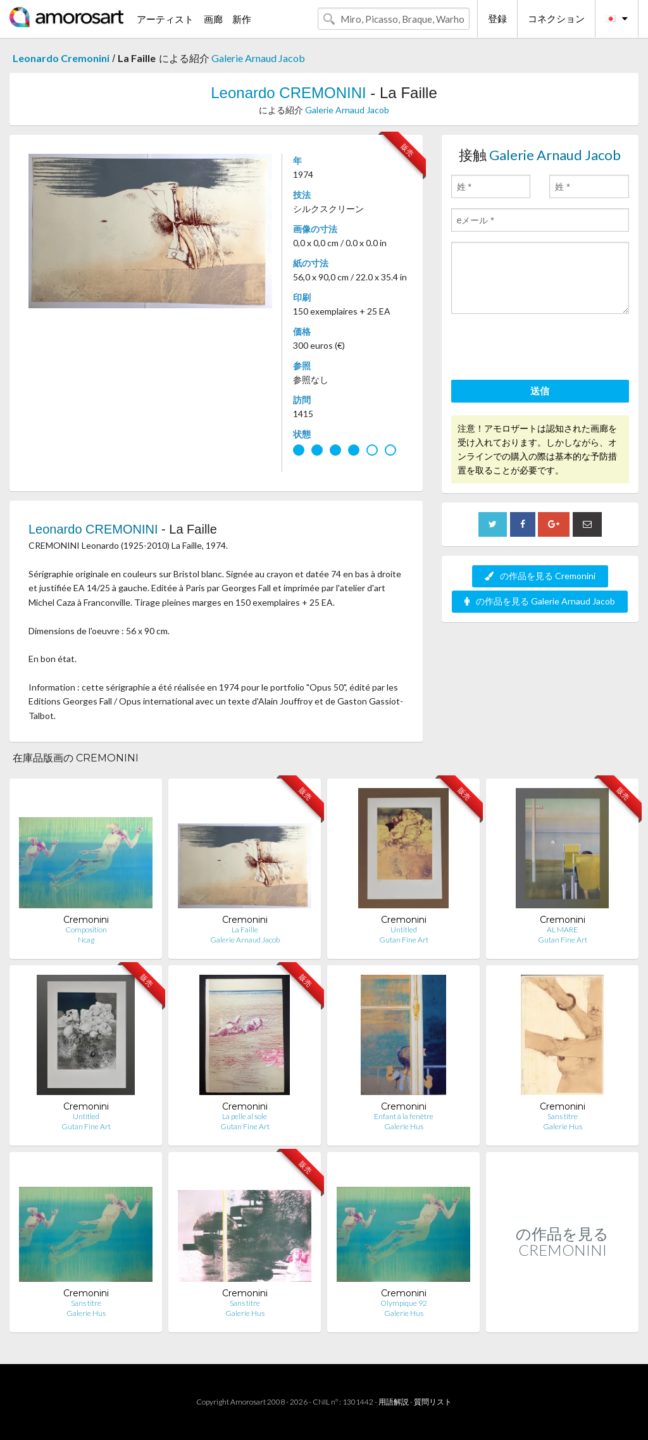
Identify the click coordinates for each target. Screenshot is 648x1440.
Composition (86, 929)
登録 (497, 18)
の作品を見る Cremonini (540, 575)
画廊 (213, 19)
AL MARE (562, 929)
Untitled (403, 929)
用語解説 (393, 1401)
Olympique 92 (403, 1303)
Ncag (86, 939)
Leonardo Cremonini (61, 58)
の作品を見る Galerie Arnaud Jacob (539, 601)
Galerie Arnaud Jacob (258, 58)
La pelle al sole (244, 1116)
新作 (241, 19)
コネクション (556, 18)
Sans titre (562, 1116)
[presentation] (547, 348)
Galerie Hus (403, 1126)
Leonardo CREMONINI (288, 92)
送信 (539, 390)
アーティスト (165, 19)
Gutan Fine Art (403, 939)
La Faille (245, 929)
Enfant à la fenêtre (403, 1116)
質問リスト (433, 1401)
